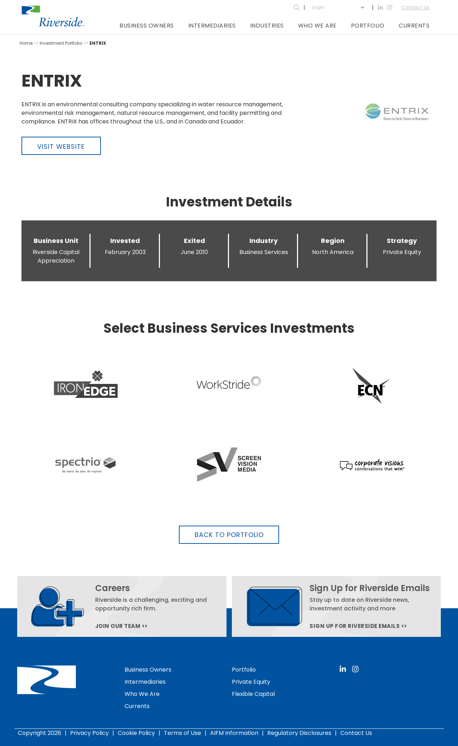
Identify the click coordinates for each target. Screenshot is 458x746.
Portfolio (368, 25)
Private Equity (251, 682)
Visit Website (61, 146)
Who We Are (317, 25)
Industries (267, 25)
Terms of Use (182, 733)
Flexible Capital (253, 694)
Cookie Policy (136, 733)
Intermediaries (212, 25)
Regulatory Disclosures (299, 733)
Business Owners (147, 25)
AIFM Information (234, 733)
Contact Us (415, 7)
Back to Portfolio (229, 534)
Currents (414, 25)
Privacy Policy (89, 733)
